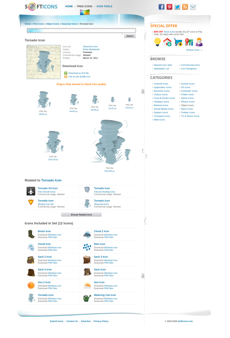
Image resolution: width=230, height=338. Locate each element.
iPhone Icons (188, 101)
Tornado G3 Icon (48, 188)
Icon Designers (189, 68)
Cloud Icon (44, 244)
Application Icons (163, 87)
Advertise (86, 321)
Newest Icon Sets (163, 65)
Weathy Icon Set (46, 204)
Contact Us (72, 321)
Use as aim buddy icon (79, 76)
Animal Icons (187, 83)
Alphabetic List (161, 68)
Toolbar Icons (188, 112)
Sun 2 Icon (44, 282)
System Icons (161, 112)
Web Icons (159, 119)
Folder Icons (187, 94)
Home (69, 6)
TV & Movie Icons (190, 116)
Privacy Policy (101, 321)
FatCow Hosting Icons (104, 192)
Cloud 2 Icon (101, 231)
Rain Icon (99, 244)
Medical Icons (161, 105)
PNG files (52, 237)
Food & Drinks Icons (164, 98)
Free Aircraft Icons (46, 192)
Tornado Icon (51, 180)
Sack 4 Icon (45, 269)
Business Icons (162, 91)
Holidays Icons (161, 101)
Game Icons (187, 98)
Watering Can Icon (105, 295)
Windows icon (54, 235)
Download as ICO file (78, 73)
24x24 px (129, 108)
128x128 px (53, 159)
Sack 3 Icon (101, 256)
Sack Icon (100, 269)
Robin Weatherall (91, 49)
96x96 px (43, 114)
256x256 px (110, 171)
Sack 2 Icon (45, 256)
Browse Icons (192, 50)
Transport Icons (162, 116)
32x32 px (112, 108)
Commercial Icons (190, 65)
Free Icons (84, 6)
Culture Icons (161, 94)
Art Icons (185, 87)
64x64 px (73, 111)
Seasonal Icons (69, 24)
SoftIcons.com (185, 321)
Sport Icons (187, 109)
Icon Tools (104, 6)
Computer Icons (189, 91)
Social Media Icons (164, 109)
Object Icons (52, 24)
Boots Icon (44, 231)
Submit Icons (56, 321)
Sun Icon (99, 282)
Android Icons (161, 83)
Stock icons (169, 32)
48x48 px (95, 110)
